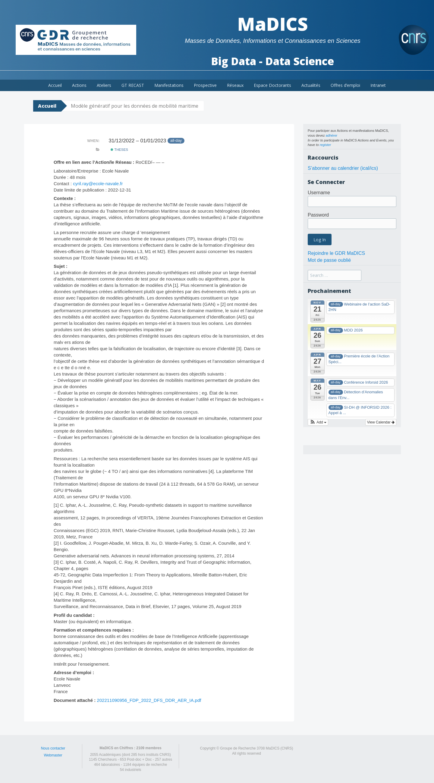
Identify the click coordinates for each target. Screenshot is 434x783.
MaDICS (272, 23)
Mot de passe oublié (329, 260)
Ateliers (104, 85)
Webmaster (53, 755)
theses (119, 149)
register (325, 145)
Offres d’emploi (345, 85)
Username (319, 192)
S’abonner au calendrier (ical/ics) (343, 168)
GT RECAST (132, 85)
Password (318, 214)
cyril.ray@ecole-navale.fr (98, 183)
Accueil (55, 85)
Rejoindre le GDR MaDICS (336, 253)
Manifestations (169, 85)
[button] (318, 422)
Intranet (378, 85)
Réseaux (235, 85)
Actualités (310, 85)
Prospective (205, 85)
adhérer (332, 135)
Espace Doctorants (272, 85)
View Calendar (381, 422)
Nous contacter (53, 748)
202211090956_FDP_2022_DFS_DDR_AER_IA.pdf (149, 700)
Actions (79, 85)
